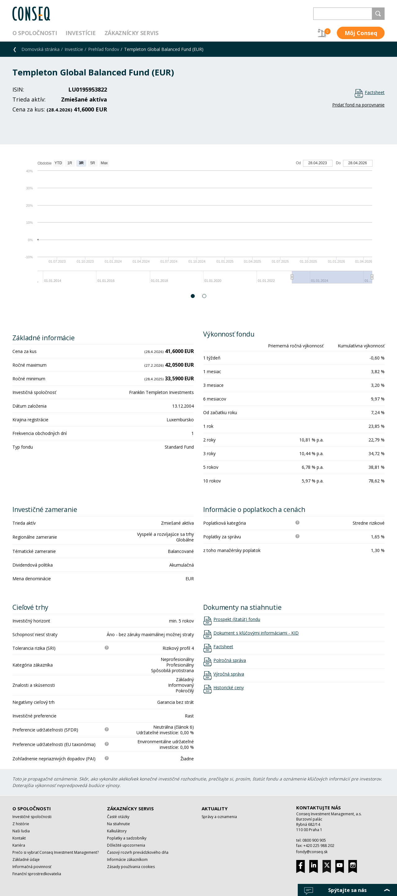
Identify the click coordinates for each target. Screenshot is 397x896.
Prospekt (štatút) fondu (236, 619)
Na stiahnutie (118, 823)
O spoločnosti (34, 33)
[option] (198, 224)
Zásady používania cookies (131, 866)
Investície (80, 33)
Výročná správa (228, 674)
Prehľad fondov (103, 49)
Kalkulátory (117, 831)
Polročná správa (229, 660)
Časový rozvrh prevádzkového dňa (137, 852)
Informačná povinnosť (31, 866)
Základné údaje (26, 859)
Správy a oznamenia (219, 816)
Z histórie (20, 823)
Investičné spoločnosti (31, 816)
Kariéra (18, 845)
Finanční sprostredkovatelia (36, 873)
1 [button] (193, 296)
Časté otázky (118, 816)
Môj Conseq (361, 33)
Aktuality (215, 808)
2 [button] (204, 296)
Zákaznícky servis (131, 33)
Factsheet (375, 92)
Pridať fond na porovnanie (358, 105)
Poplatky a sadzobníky (126, 838)
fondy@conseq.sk (312, 851)
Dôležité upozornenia (126, 845)
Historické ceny (228, 687)
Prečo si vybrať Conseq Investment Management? (55, 852)
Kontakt (19, 838)
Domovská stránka (40, 49)
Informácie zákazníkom (127, 859)
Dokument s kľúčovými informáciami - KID (256, 633)
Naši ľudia (21, 831)
